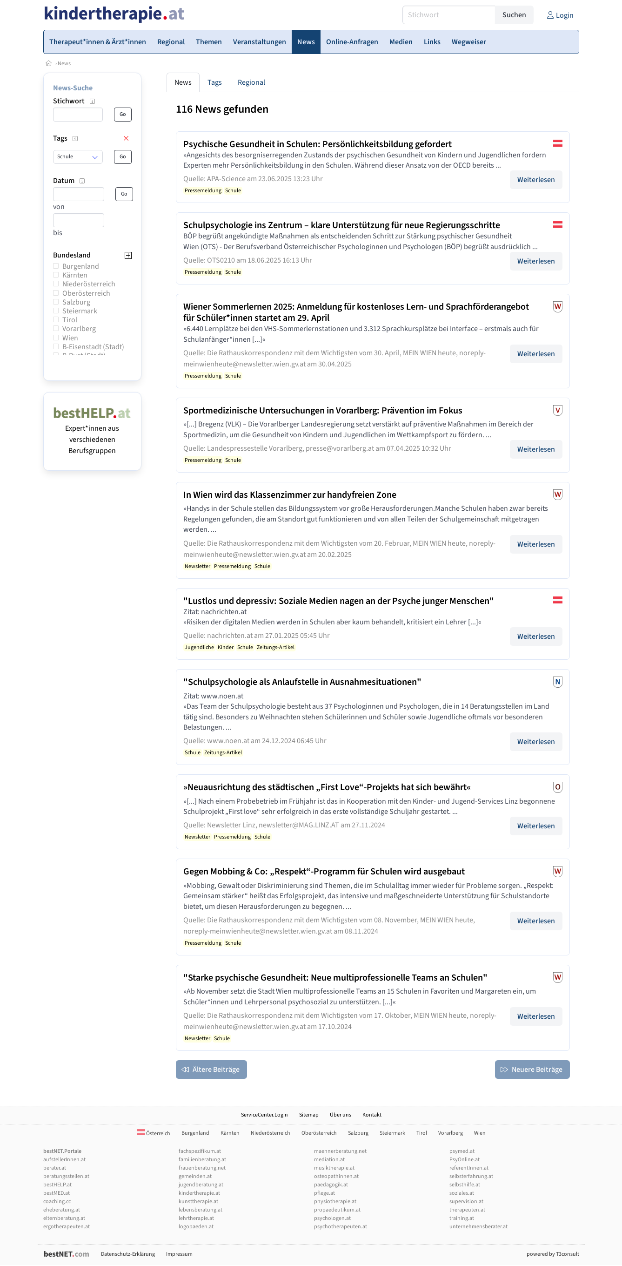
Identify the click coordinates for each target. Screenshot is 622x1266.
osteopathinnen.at (336, 1176)
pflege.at (324, 1193)
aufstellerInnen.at (64, 1160)
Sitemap (309, 1115)
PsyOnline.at (464, 1160)
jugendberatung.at (201, 1185)
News (64, 64)
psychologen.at (332, 1218)
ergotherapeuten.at (66, 1227)
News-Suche (73, 88)
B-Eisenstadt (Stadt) (93, 347)
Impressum (179, 1254)
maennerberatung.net (340, 1151)
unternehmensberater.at (478, 1227)
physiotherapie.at (335, 1201)
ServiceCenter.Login (264, 1115)
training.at (461, 1218)
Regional (251, 82)
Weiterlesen (536, 180)
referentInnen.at (468, 1168)
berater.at (54, 1168)
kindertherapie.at (199, 1193)
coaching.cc (57, 1201)
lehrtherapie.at (196, 1218)
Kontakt (371, 1115)
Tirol (69, 320)
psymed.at (462, 1151)
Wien (70, 338)
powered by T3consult (553, 1254)
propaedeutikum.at (337, 1210)
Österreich (153, 1133)
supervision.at (466, 1201)
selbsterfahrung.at (471, 1176)
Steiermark (79, 311)
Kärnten (74, 275)
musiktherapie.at (334, 1168)
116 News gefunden (222, 109)
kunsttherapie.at (198, 1201)
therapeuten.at (467, 1210)
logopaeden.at (196, 1227)
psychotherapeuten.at (340, 1227)
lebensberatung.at (200, 1210)
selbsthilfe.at (464, 1185)
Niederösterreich (88, 284)
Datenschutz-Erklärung (128, 1254)
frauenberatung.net (202, 1168)
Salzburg (76, 302)
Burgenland (80, 266)
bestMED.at (56, 1193)
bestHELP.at (57, 1185)
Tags (214, 82)
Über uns (340, 1115)
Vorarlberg (79, 329)
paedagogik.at (331, 1185)
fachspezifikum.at (200, 1151)
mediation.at (329, 1160)
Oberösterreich (86, 293)
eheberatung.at (61, 1210)
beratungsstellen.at (66, 1176)
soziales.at (461, 1193)
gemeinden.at (195, 1176)
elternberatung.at (64, 1218)
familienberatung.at (202, 1160)
